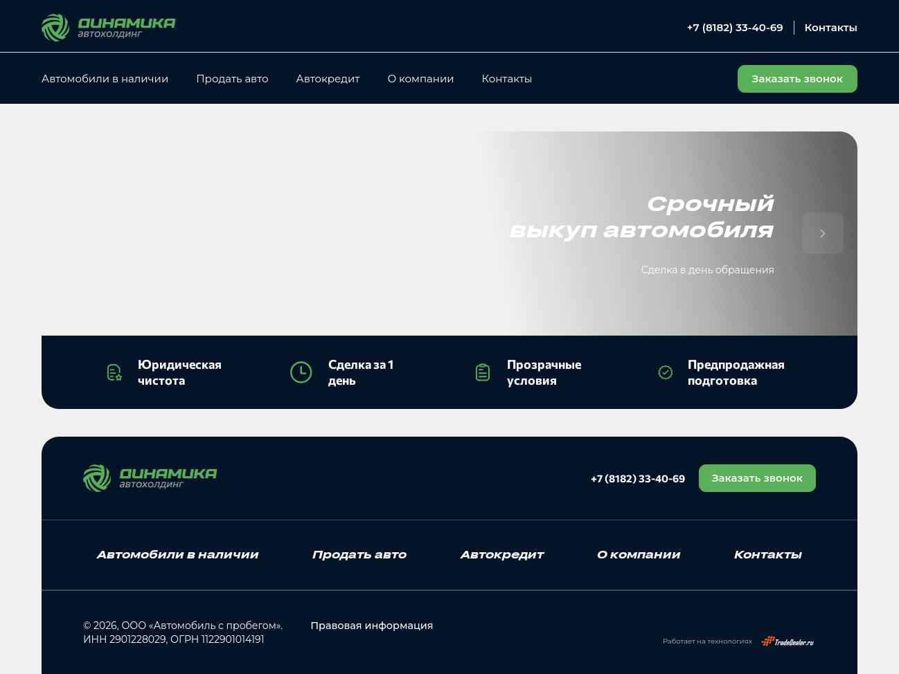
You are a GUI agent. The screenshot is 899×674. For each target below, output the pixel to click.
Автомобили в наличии (105, 78)
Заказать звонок (756, 477)
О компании (420, 78)
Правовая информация (369, 625)
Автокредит (328, 78)
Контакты (831, 27)
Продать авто (232, 78)
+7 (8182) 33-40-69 (735, 27)
